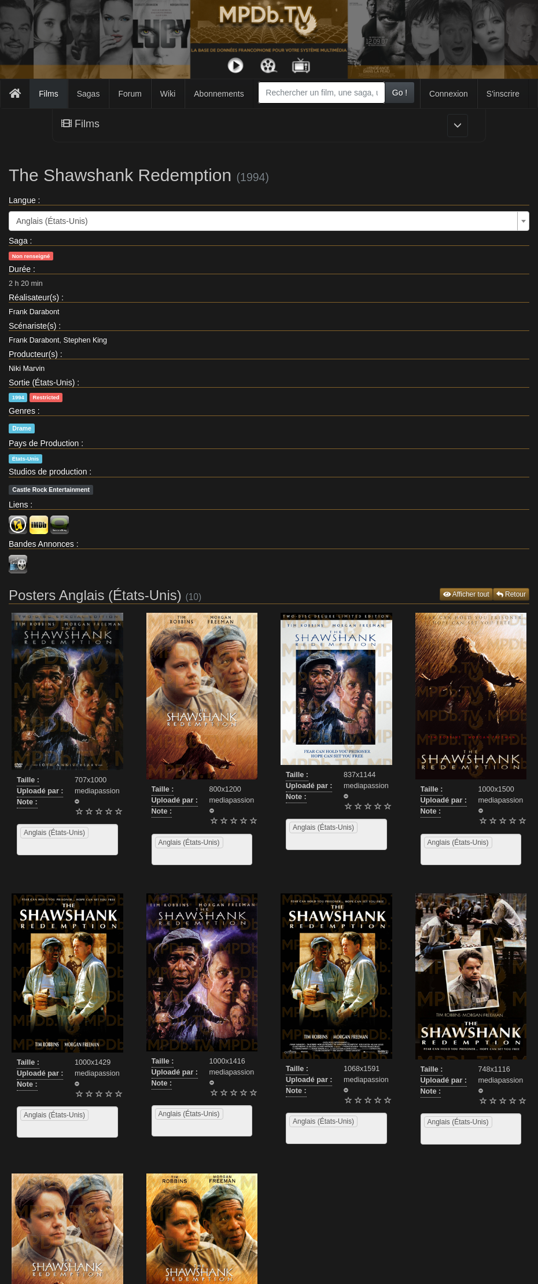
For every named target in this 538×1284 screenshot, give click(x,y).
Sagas (88, 93)
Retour (511, 594)
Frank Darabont (34, 312)
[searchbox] (34, 846)
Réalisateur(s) (34, 297)
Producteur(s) (33, 354)
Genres (22, 410)
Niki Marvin (27, 369)
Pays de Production (44, 443)
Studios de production (48, 471)
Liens (18, 504)
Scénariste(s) (32, 325)
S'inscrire (503, 93)
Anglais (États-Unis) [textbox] (52, 221)
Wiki (167, 93)
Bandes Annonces (41, 544)
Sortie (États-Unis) (42, 382)
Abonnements (219, 93)
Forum (129, 93)
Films (48, 93)
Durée (20, 269)
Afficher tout (466, 594)
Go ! (399, 92)
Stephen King (86, 340)
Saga (18, 240)
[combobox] (321, 93)
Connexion (448, 93)
